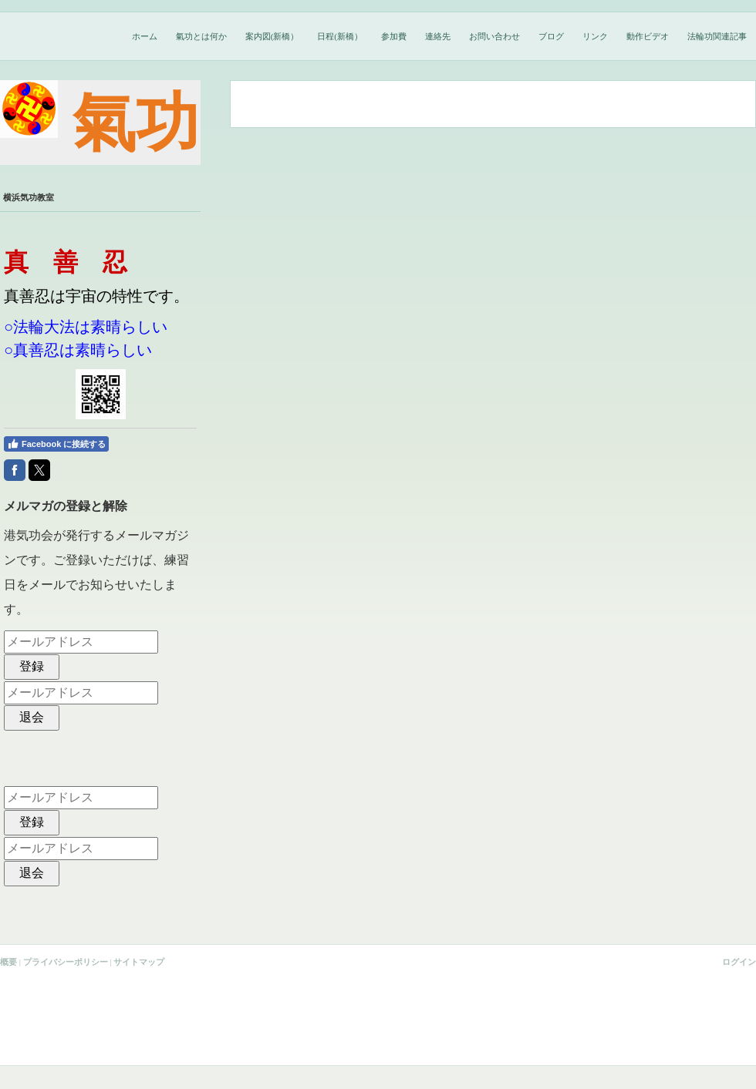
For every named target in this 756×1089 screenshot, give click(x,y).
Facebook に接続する (56, 444)
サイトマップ (138, 961)
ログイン (739, 961)
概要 (8, 961)
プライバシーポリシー (65, 961)
